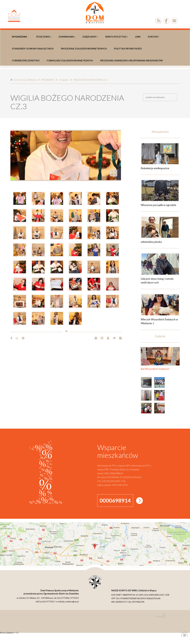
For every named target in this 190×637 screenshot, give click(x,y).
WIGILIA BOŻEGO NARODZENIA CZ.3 (90, 80)
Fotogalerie (64, 80)
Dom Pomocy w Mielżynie (25, 80)
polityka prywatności (128, 48)
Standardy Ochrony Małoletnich (33, 48)
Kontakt (153, 36)
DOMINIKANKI (67, 36)
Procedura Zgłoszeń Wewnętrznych (84, 48)
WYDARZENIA (20, 36)
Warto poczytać (116, 36)
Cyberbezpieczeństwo (25, 60)
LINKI (138, 36)
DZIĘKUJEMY (90, 36)
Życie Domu (43, 36)
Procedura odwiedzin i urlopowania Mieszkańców (131, 60)
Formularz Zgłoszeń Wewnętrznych (70, 60)
